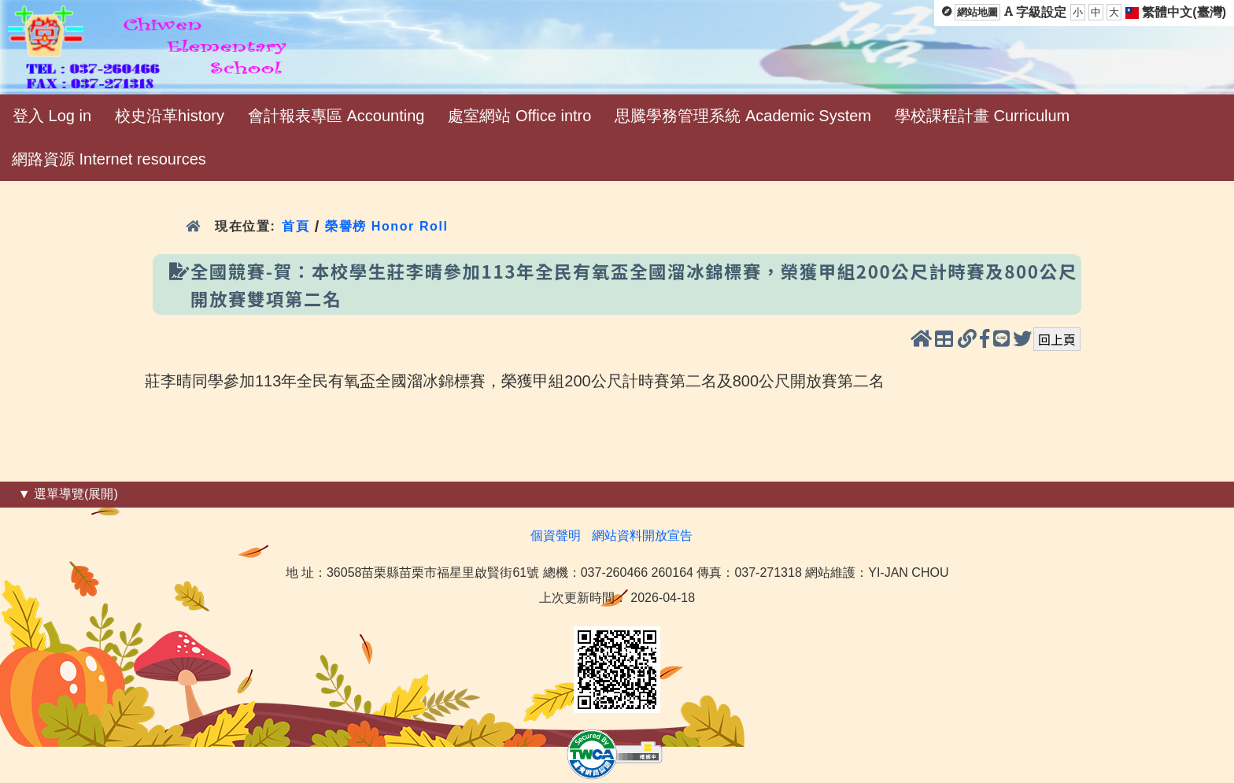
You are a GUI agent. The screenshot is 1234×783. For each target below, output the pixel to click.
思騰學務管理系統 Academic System (743, 115)
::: (9, 493)
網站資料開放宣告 (642, 535)
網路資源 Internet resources (109, 159)
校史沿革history (169, 115)
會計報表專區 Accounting (336, 115)
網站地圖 (977, 12)
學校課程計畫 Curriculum (982, 115)
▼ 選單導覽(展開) (68, 493)
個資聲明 (555, 535)
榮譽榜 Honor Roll (386, 226)
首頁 (295, 226)
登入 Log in (52, 115)
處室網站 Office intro (519, 115)
